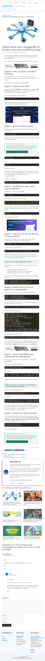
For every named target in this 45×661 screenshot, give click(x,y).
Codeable (12, 465)
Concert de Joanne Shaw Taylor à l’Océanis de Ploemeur (14, 457)
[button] (15, 9)
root (6, 454)
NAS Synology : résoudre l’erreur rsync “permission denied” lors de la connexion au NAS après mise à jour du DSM (12, 498)
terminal (22, 454)
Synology (15, 78)
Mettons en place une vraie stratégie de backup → (17, 151)
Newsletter (4, 640)
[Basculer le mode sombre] (43, 659)
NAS (4, 454)
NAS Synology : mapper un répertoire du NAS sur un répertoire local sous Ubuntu (33, 532)
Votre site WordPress (19, 6)
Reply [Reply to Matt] (8, 591)
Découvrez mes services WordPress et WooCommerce (21, 480)
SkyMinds (4, 15)
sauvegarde (12, 454)
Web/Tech (9, 15)
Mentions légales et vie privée (18, 658)
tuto (26, 454)
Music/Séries (36, 2)
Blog (3, 636)
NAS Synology (8, 58)
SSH (16, 454)
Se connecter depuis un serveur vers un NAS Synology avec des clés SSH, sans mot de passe (33, 498)
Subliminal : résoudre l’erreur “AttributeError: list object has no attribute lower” (12, 533)
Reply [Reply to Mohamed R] (5, 568)
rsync (9, 454)
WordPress (17, 2)
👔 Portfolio (12, 483)
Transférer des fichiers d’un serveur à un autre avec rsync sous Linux (12, 515)
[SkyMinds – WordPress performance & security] (7, 6)
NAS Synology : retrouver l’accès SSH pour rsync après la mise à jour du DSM (33, 515)
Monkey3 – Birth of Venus (8, 455)
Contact (4, 638)
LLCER (29, 2)
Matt (10, 573)
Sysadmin (24, 2)
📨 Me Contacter (20, 483)
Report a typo (35, 447)
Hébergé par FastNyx (28, 658)
